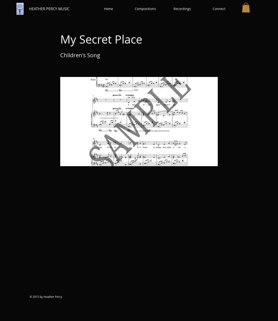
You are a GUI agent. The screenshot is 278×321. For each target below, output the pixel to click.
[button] (145, 9)
